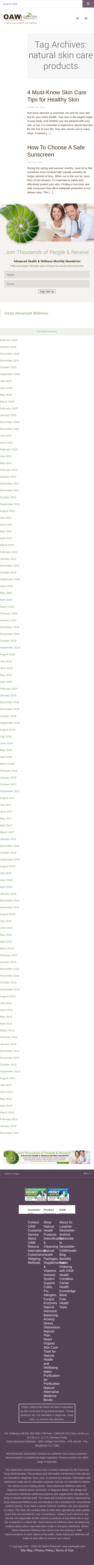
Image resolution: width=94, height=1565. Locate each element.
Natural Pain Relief (49, 1335)
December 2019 (9, 627)
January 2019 (8, 695)
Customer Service (35, 1232)
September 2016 (10, 859)
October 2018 (8, 716)
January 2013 (8, 1126)
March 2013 (7, 1112)
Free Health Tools (64, 1303)
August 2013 (7, 1078)
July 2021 (6, 517)
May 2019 (6, 674)
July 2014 (6, 1003)
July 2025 (6, 380)
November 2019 (9, 633)
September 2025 (10, 374)
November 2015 (9, 907)
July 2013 (6, 1084)
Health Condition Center (66, 1279)
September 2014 (10, 989)
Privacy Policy (44, 1550)
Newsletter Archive (67, 1232)
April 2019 (6, 681)
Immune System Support (49, 1279)
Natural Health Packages (51, 1255)
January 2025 (8, 415)
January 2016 (8, 893)
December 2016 (9, 845)
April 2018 (6, 756)
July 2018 (6, 736)
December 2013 (9, 1050)
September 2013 (10, 1071)
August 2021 (7, 510)
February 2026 (9, 340)
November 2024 (9, 428)
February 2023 (9, 449)
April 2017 (6, 825)
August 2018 (7, 729)
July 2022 (6, 456)
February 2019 (9, 688)
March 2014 (7, 1030)
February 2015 (9, 955)
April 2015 (6, 941)
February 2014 (9, 1037)
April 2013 (6, 1105)
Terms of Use (64, 1550)
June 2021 (6, 524)
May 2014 (6, 1016)
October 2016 (8, 852)
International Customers (35, 1253)
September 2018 (10, 722)
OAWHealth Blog (67, 1253)
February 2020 (9, 613)
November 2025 (9, 360)
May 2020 (6, 592)
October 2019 (8, 640)
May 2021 (6, 531)
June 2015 (6, 927)
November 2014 (9, 975)
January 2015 (8, 961)
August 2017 (7, 797)
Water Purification (51, 1374)
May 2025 (6, 394)
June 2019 (6, 668)
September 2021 (10, 504)
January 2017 (8, 838)
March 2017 (7, 832)
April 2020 (6, 599)
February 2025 (9, 408)
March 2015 (7, 948)
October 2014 (8, 982)
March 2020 (7, 606)
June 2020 (6, 586)
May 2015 (6, 934)
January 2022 (8, 476)
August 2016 (7, 866)
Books (48, 1400)
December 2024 (9, 421)
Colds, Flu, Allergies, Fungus (50, 1293)
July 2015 (6, 920)
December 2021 (9, 483)
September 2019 (10, 647)
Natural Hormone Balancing (51, 1311)
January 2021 (8, 558)
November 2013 (9, 1057)
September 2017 (10, 791)
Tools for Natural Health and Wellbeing (51, 1359)
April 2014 (6, 1023)
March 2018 (7, 763)
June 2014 (6, 1009)
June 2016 (6, 880)
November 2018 (9, 709)
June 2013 (6, 1091)
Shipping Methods (34, 1261)
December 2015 (9, 900)
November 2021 (9, 490)
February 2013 (9, 1119)
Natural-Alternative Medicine (51, 1392)
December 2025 (9, 353)
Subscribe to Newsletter (67, 1242)
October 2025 (8, 367)
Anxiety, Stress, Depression (51, 1323)
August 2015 (7, 914)
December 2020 (9, 565)
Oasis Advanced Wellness (26, 313)
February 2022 (9, 469)
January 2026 (8, 346)
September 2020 (10, 579)
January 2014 (8, 1044)
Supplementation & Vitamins (51, 1267)
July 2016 (6, 873)
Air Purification (51, 1382)
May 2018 (6, 750)
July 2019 (6, 661)
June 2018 (6, 743)
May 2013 (6, 1098)
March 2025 (7, 401)
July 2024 (6, 435)
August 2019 (7, 654)
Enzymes (50, 1303)
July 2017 (6, 804)
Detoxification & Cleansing (51, 1242)
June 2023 (6, 442)
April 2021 (6, 538)
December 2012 (9, 1132)
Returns (33, 1246)
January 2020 (8, 620)
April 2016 (6, 886)
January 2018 (8, 777)
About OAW (32, 1240)
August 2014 (7, 996)
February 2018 (9, 770)
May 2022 (6, 463)
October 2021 (8, 497)
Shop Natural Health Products (50, 1228)
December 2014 (9, 968)
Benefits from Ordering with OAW (66, 1265)
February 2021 (9, 551)
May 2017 (6, 818)
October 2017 (8, 784)
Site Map (26, 1550)
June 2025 (6, 387)
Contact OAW (33, 1224)
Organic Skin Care (51, 1345)
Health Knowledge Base (67, 1291)
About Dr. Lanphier (66, 1224)
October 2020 (8, 572)
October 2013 (8, 1064)
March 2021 (7, 544)
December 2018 (9, 702)
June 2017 (6, 811)
